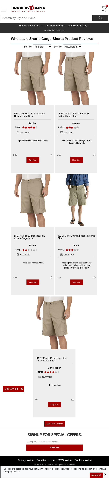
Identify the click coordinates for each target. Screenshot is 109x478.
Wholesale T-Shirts (53, 30)
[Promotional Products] (31, 25)
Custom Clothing (54, 25)
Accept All (96, 475)
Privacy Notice (25, 460)
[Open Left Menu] (3, 9)
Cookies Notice (83, 460)
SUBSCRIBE (54, 447)
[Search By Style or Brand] (46, 18)
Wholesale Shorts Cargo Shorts (38, 39)
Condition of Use (45, 460)
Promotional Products (29, 25)
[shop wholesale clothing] (79, 25)
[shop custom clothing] (55, 25)
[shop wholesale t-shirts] (54, 30)
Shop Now (32, 160)
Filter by (27, 47)
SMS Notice (65, 460)
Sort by (58, 47)
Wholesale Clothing (77, 25)
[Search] (100, 18)
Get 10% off (11, 388)
